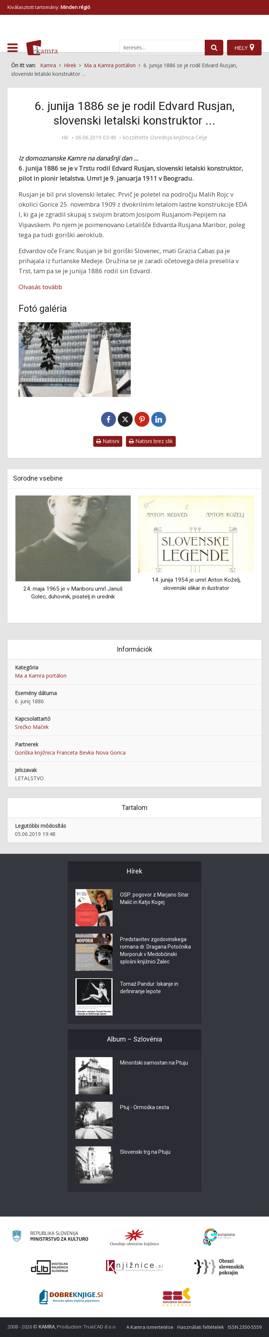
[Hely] (244, 47)
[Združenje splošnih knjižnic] (177, 1297)
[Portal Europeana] (219, 1237)
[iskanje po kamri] (162, 47)
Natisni (107, 441)
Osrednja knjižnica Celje (178, 137)
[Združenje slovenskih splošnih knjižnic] (134, 1267)
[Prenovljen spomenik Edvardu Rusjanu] (75, 359)
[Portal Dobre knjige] (71, 1296)
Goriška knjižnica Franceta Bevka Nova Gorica (70, 752)
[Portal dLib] (49, 1267)
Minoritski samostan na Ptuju (154, 1063)
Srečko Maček (32, 726)
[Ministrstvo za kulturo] (50, 1237)
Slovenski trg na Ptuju (145, 1152)
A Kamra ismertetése (150, 1327)
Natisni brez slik (151, 441)
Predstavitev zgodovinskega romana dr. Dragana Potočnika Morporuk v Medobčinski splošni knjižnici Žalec (155, 950)
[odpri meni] (12, 48)
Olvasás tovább (40, 286)
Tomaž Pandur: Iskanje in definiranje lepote (149, 987)
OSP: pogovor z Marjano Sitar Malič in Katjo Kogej (154, 898)
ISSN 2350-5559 (245, 1327)
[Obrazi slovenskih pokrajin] (219, 1267)
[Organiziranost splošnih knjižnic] (134, 1237)
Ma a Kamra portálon (41, 675)
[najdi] (214, 47)
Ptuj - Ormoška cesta (144, 1107)
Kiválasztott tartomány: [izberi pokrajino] (48, 7)
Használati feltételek (200, 1327)
